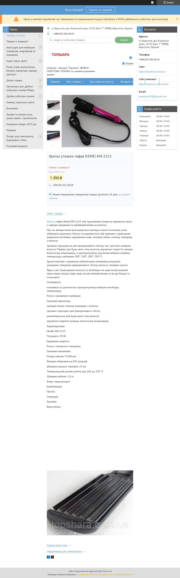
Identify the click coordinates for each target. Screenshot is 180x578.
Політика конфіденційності (119, 574)
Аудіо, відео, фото (16, 61)
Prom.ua (107, 571)
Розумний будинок (16, 146)
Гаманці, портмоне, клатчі (20, 102)
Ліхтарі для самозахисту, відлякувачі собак (20, 138)
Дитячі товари (14, 80)
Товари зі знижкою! (17, 41)
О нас (152, 81)
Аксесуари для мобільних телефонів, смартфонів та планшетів (20, 51)
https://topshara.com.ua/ (152, 71)
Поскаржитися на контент (90, 574)
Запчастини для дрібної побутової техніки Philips (20, 88)
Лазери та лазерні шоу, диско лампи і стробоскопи (21, 116)
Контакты (169, 81)
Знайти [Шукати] (124, 40)
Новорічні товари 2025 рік (21, 124)
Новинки (11, 130)
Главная (55, 81)
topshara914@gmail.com (153, 96)
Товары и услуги (15, 35)
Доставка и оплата (101, 81)
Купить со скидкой (100, 10)
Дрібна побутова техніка (20, 96)
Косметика (12, 108)
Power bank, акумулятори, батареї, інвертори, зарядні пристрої (21, 70)
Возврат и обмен (131, 81)
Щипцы (51, 221)
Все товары (74, 81)
